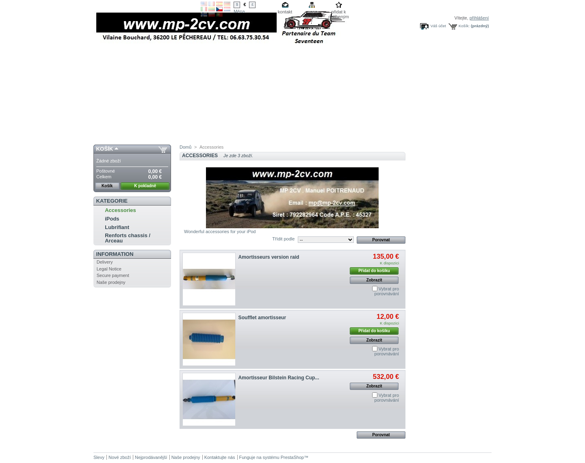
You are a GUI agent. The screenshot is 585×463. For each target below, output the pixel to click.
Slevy (98, 457)
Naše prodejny (111, 282)
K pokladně (145, 186)
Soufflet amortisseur (262, 317)
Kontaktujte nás (219, 457)
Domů (185, 147)
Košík (104, 149)
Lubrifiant (117, 227)
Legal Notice (109, 268)
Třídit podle (283, 238)
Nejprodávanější (151, 457)
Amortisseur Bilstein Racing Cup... (278, 378)
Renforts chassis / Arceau (127, 238)
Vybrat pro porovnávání (387, 291)
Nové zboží (119, 457)
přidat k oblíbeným (338, 12)
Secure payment (113, 275)
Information (115, 254)
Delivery (105, 262)
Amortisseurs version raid (268, 257)
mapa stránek (312, 12)
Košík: (464, 26)
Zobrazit (374, 280)
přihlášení (479, 17)
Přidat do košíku (374, 270)
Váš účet (438, 26)
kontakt (285, 11)
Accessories (120, 210)
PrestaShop (292, 457)
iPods (112, 219)
